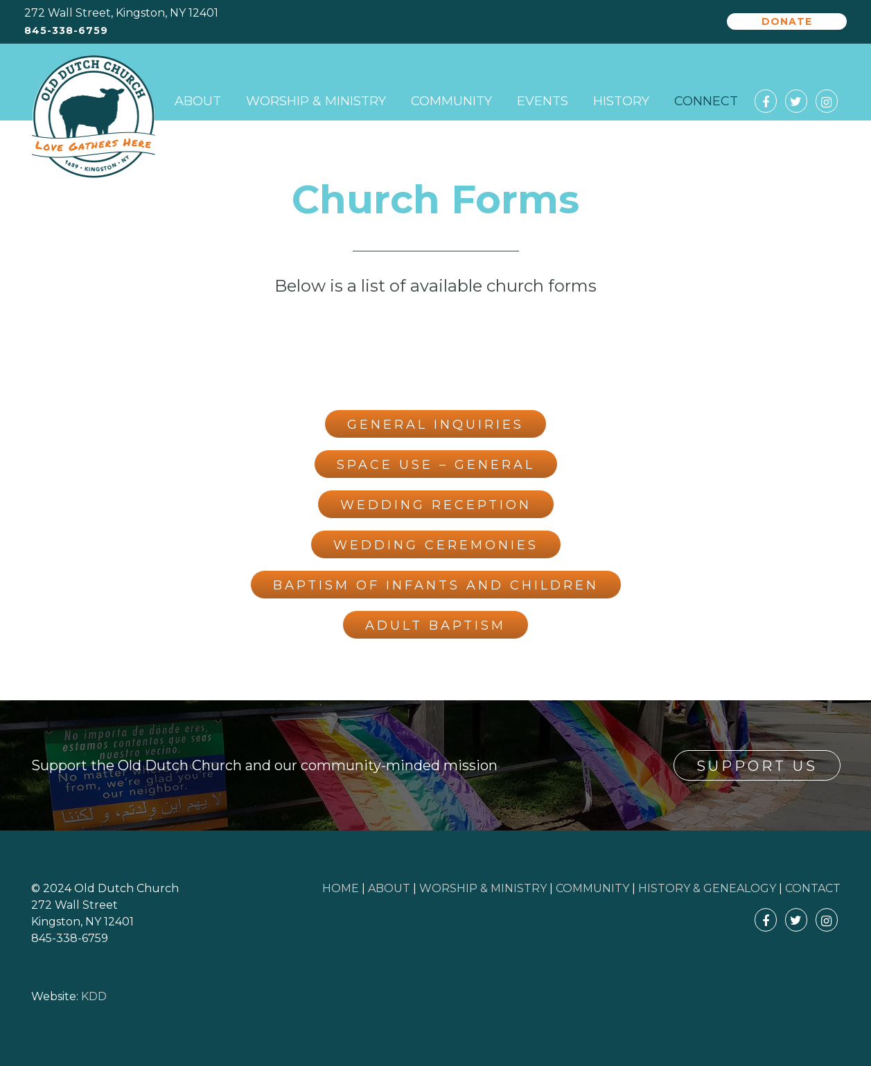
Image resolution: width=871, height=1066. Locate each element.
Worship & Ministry (316, 101)
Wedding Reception (435, 505)
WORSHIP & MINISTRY (483, 888)
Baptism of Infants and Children (436, 585)
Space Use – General (436, 464)
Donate (787, 21)
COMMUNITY (592, 888)
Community (451, 101)
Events (542, 101)
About (198, 101)
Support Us (757, 766)
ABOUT (389, 888)
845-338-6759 (66, 31)
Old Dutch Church (93, 117)
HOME (340, 888)
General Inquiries (435, 424)
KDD (94, 996)
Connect (706, 101)
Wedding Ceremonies (435, 545)
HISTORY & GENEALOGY (707, 888)
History (621, 101)
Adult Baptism (435, 625)
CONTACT (813, 888)
